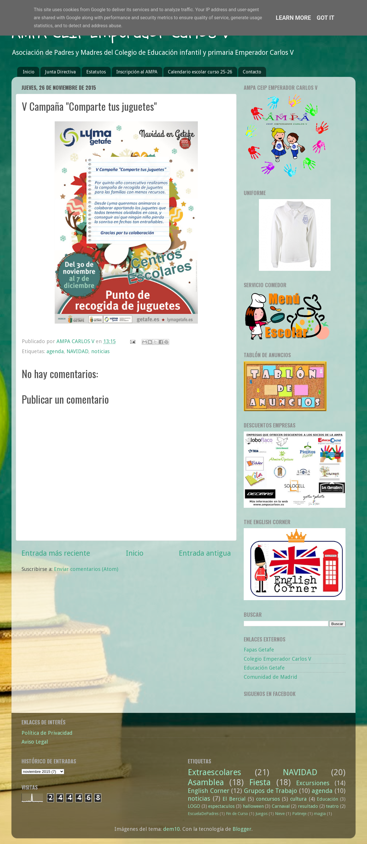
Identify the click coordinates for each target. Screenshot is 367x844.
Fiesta (260, 782)
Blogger (242, 829)
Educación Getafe (264, 668)
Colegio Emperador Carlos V (277, 659)
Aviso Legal (35, 742)
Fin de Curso (237, 813)
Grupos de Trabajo (270, 790)
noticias (100, 351)
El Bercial (233, 799)
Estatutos (96, 72)
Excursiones (312, 783)
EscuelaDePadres (203, 813)
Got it (326, 17)
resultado (308, 806)
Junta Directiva (60, 72)
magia (320, 813)
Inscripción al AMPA (136, 72)
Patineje (299, 813)
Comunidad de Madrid (270, 677)
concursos (268, 799)
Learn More (293, 17)
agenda (55, 351)
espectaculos (221, 806)
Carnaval (281, 806)
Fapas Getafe (259, 650)
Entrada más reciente (56, 553)
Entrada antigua (205, 553)
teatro (332, 806)
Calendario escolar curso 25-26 (200, 72)
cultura (298, 799)
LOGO (194, 806)
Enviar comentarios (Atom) (86, 569)
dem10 (171, 829)
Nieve (280, 813)
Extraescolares (214, 772)
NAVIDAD (77, 351)
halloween (253, 806)
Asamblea (206, 782)
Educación (327, 799)
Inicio (28, 72)
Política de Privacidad (47, 733)
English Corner (208, 790)
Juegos (261, 813)
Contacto (252, 72)
